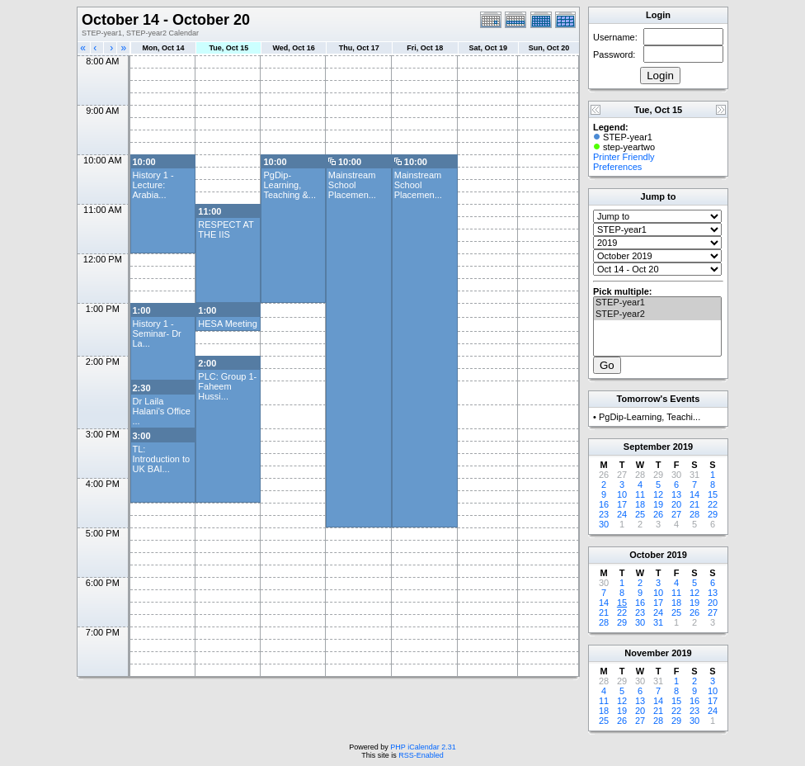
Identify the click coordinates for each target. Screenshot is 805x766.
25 (640, 514)
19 (658, 504)
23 (604, 514)
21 (694, 504)
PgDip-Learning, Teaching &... (289, 185)
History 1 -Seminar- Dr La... (157, 333)
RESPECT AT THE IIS (225, 229)
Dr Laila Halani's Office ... (162, 411)
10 (622, 494)
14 (694, 494)
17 (622, 504)
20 (676, 504)
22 (713, 504)
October (646, 555)
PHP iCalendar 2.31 (422, 747)
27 (676, 514)
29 (713, 514)
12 (658, 494)
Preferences (617, 167)
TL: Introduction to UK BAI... (162, 459)
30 (604, 524)
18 (640, 504)
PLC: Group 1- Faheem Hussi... (227, 386)
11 (640, 494)
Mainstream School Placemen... (352, 185)
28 (694, 514)
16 (604, 504)
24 (622, 514)
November (646, 653)
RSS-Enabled (421, 755)
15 (713, 494)
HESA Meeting (227, 324)
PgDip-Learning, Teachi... (649, 417)
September (647, 447)
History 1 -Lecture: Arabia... (153, 185)
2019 (683, 447)
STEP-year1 (657, 303)
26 (658, 514)
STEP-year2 (657, 314)
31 (658, 622)
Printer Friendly (624, 157)
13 (676, 494)
